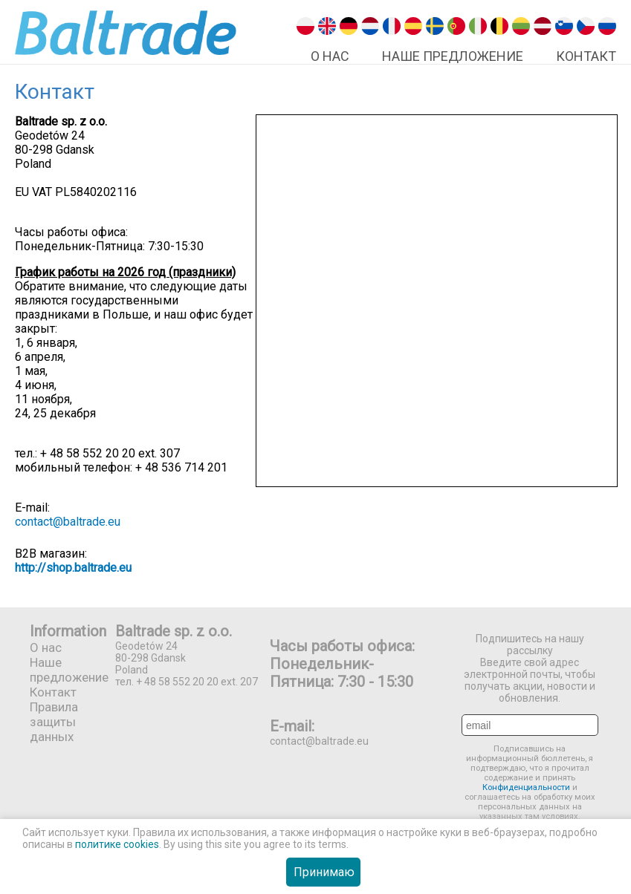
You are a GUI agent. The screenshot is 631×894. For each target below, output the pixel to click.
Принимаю (324, 872)
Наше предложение (452, 56)
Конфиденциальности (527, 787)
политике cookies (117, 844)
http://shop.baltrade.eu (73, 568)
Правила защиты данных (54, 721)
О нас (330, 56)
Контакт (586, 56)
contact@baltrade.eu (67, 522)
